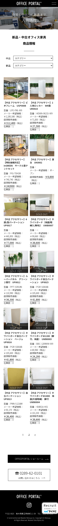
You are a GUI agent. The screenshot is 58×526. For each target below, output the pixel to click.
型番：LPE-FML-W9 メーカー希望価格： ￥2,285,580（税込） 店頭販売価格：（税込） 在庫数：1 (16, 102)
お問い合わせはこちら (31, 475)
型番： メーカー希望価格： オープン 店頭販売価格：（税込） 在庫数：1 (42, 159)
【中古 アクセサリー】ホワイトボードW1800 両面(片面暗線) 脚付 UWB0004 (42, 397)
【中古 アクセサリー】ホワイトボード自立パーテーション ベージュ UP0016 (16, 337)
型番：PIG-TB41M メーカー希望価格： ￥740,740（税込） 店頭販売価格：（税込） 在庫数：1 (16, 162)
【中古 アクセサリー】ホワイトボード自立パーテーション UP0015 (42, 279)
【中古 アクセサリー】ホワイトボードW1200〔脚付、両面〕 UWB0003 (42, 336)
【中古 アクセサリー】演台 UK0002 (42, 161)
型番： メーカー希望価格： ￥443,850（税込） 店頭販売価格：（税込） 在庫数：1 (16, 221)
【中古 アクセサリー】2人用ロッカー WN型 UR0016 (41, 105)
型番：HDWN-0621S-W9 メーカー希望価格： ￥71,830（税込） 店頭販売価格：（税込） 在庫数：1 (42, 104)
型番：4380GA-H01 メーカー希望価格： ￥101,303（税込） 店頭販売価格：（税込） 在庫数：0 (42, 396)
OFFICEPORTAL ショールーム (32, 458)
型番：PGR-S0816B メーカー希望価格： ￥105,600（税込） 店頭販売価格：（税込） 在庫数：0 (42, 278)
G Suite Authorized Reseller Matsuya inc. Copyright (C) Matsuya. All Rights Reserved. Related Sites (29, 519)
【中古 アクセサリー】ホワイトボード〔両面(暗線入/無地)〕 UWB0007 (42, 222)
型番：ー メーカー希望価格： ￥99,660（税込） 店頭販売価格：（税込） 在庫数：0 (42, 221)
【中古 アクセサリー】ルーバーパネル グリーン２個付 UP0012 (16, 279)
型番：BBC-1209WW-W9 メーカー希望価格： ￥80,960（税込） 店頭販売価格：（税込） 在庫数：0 (42, 334)
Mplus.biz (40, 520)
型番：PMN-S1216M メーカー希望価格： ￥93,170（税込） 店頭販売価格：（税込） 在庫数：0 (16, 394)
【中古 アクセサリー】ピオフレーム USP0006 (16, 104)
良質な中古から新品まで (29, 14)
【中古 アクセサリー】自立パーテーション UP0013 (16, 396)
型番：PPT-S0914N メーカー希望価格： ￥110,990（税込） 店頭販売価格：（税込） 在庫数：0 (16, 278)
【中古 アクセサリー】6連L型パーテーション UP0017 (15, 222)
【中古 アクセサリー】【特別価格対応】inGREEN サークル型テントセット (16, 164)
